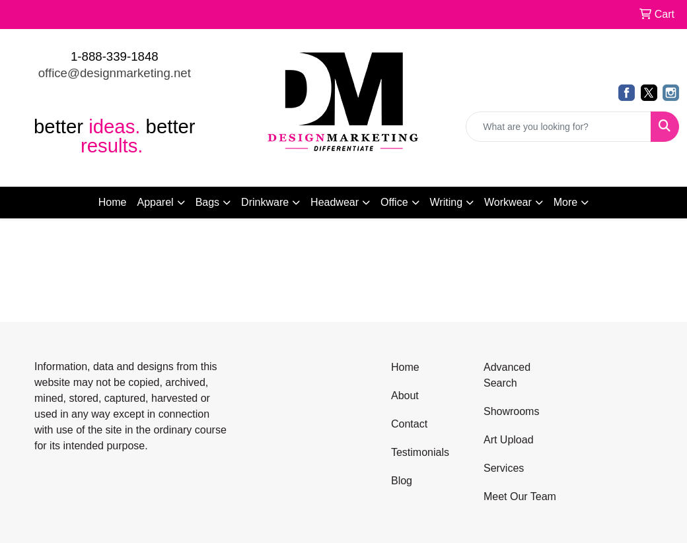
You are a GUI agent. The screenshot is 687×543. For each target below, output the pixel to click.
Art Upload (509, 439)
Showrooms (511, 411)
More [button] (565, 202)
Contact (409, 424)
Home (112, 202)
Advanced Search (507, 375)
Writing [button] (446, 202)
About (405, 395)
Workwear (508, 202)
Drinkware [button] (265, 202)
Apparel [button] (155, 202)
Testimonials (420, 452)
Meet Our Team (520, 496)
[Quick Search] (558, 127)
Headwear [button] (334, 202)
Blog (401, 480)
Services (504, 468)
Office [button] (394, 202)
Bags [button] (207, 202)
